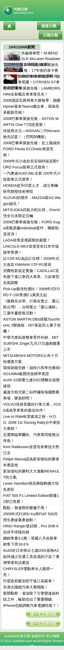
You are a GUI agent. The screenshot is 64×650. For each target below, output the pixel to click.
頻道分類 (48, 26)
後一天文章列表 (43, 614)
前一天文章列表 (43, 624)
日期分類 (50, 35)
